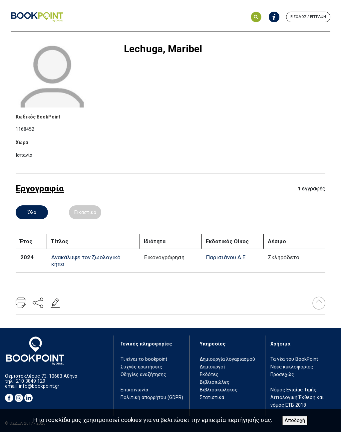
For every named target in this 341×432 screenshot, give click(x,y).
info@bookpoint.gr (39, 386)
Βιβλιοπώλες (214, 382)
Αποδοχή (295, 420)
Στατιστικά (212, 397)
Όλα (32, 212)
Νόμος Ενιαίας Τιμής (293, 390)
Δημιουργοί (212, 367)
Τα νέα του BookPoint (294, 359)
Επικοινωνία (134, 390)
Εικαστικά (85, 212)
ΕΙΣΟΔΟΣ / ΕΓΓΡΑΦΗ (308, 17)
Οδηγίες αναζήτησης (143, 374)
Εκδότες (209, 374)
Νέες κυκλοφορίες (291, 367)
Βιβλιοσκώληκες (218, 390)
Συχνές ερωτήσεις (141, 367)
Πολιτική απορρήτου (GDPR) (152, 397)
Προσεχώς (282, 374)
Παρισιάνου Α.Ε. (226, 257)
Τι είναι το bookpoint (144, 359)
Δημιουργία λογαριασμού (227, 359)
